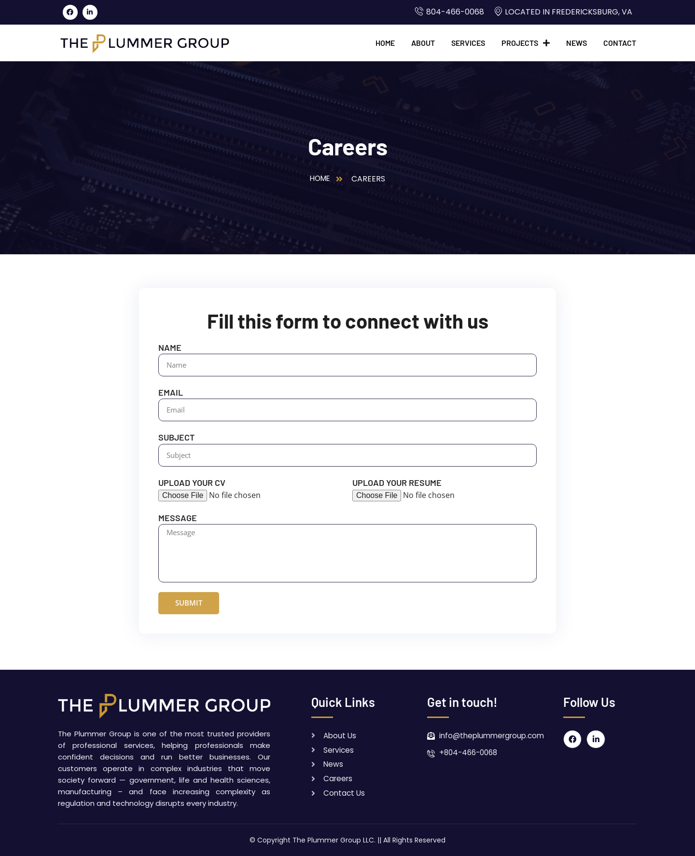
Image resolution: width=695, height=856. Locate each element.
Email (170, 392)
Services (468, 42)
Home (385, 42)
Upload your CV (191, 482)
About (423, 42)
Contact (619, 42)
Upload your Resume (397, 482)
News (576, 42)
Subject (176, 437)
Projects (525, 43)
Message (177, 517)
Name (169, 347)
